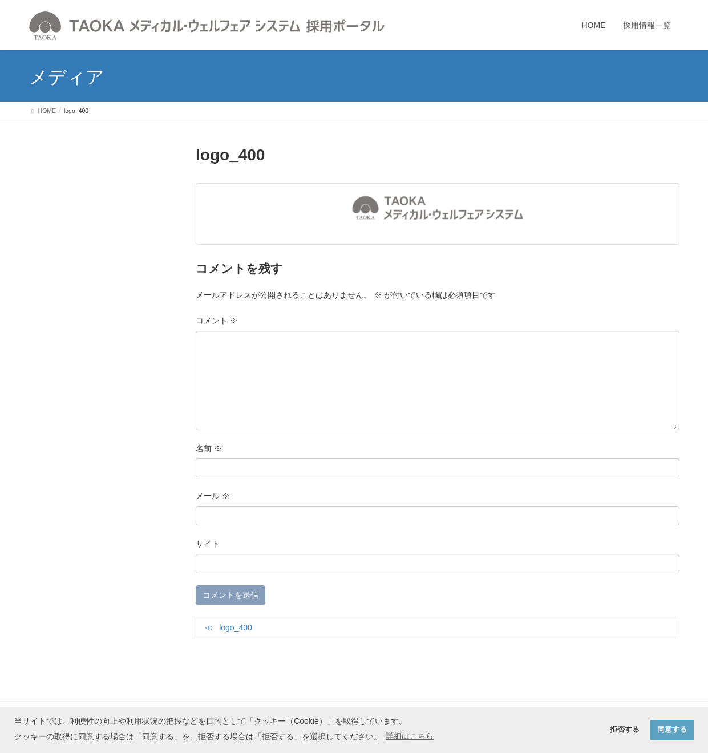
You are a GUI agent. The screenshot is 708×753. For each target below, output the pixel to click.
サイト (208, 543)
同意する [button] (672, 730)
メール (213, 495)
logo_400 (235, 627)
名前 (209, 448)
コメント (217, 320)
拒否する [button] (625, 730)
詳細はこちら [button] (410, 735)
